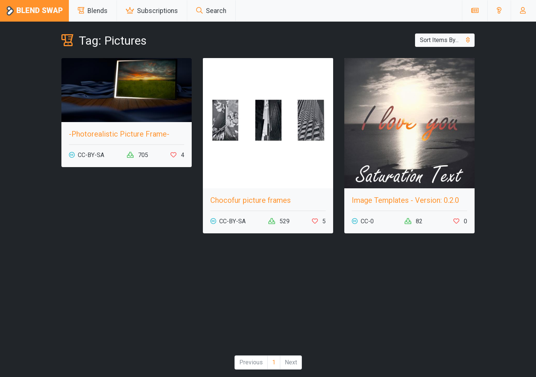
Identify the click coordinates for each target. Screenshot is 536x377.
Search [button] (211, 11)
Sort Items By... (445, 40)
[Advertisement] (268, 297)
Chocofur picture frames (250, 200)
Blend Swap (34, 11)
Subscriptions (152, 11)
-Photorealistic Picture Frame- (119, 134)
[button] (499, 11)
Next (291, 362)
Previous (251, 362)
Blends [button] (93, 11)
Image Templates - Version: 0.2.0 (405, 200)
